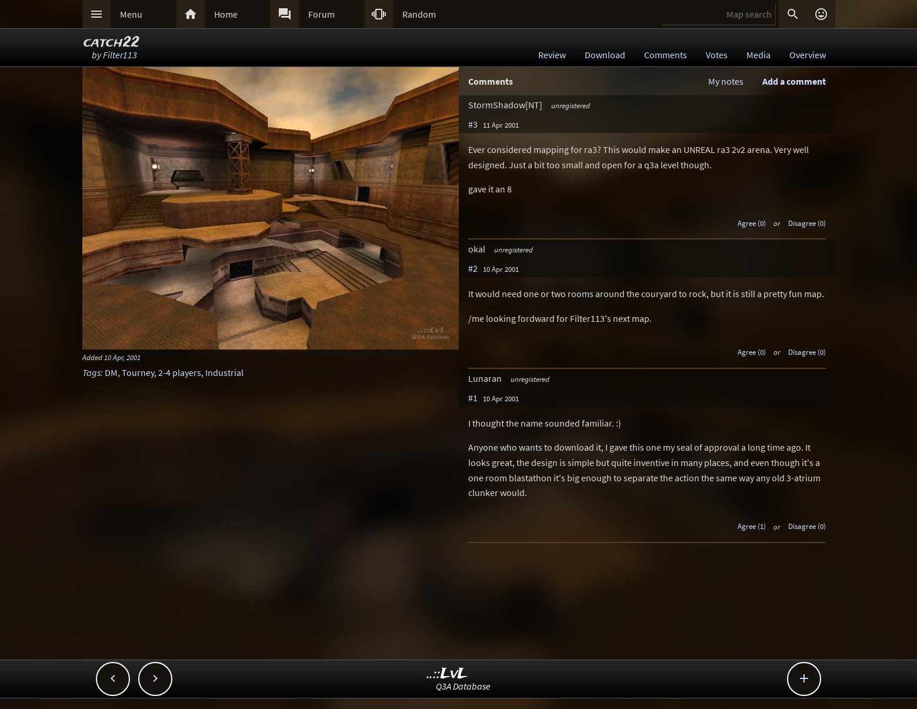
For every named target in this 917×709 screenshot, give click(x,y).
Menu (131, 14)
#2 (473, 268)
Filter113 (120, 55)
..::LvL (447, 674)
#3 (473, 124)
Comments (665, 55)
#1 (473, 398)
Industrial (224, 372)
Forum (321, 14)
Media (758, 55)
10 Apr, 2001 (122, 357)
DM (111, 372)
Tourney (138, 372)
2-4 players (179, 372)
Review (552, 55)
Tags (91, 372)
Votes (717, 55)
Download (605, 55)
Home (226, 14)
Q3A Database (463, 686)
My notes (725, 81)
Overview (807, 55)
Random (419, 14)
